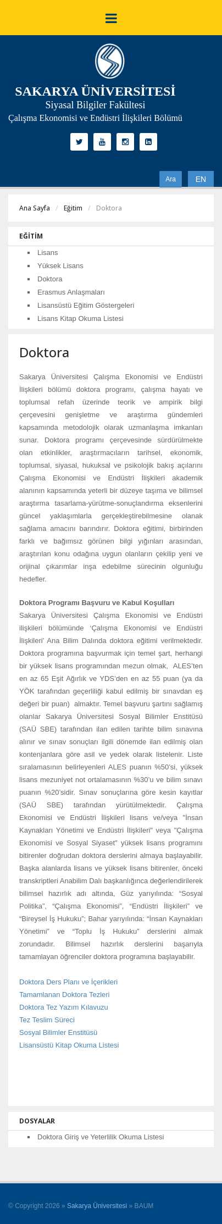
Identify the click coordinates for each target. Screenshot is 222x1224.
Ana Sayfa (34, 208)
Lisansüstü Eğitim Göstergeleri (85, 305)
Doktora (50, 279)
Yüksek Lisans (60, 266)
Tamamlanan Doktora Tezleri (64, 994)
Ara (170, 179)
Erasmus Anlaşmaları (71, 292)
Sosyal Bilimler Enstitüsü (58, 1032)
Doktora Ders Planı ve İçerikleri (68, 982)
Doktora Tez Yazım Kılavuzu (63, 1007)
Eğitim (73, 208)
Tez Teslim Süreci (47, 1020)
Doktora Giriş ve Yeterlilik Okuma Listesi (100, 1137)
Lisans (47, 252)
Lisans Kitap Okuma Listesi (80, 318)
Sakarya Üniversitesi (97, 1206)
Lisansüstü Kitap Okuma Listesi (69, 1045)
